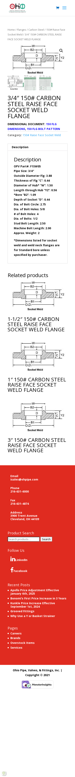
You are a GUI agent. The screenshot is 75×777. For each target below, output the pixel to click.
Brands (15, 638)
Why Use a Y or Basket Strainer (32, 616)
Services (16, 647)
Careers (16, 633)
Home (11, 29)
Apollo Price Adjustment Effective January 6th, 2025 (34, 591)
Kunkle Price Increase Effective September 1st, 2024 (32, 604)
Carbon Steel (36, 29)
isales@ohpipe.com (24, 479)
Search (46, 539)
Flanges (21, 29)
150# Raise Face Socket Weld (42, 135)
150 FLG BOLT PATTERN (43, 129)
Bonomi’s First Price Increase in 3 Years (38, 598)
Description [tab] (20, 147)
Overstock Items (22, 643)
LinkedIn (18, 559)
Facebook (18, 570)
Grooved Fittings (22, 611)
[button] (61, 50)
